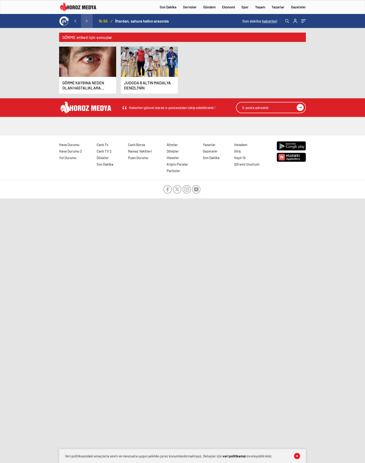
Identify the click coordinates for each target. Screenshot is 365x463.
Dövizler (103, 158)
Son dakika (259, 21)
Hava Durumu (69, 145)
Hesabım (240, 145)
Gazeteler (298, 7)
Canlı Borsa (136, 145)
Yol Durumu (67, 158)
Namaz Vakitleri (140, 151)
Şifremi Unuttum (246, 164)
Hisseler (173, 158)
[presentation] (75, 21)
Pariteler (173, 171)
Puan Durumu (138, 158)
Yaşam (260, 7)
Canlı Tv (102, 145)
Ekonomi (228, 7)
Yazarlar (278, 7)
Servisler (190, 7)
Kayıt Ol (240, 158)
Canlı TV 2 (104, 151)
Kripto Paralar (177, 164)
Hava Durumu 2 (70, 151)
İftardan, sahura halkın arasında (142, 21)
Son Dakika (168, 7)
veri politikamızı (234, 456)
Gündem (209, 7)
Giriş (237, 151)
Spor (245, 7)
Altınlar (172, 145)
